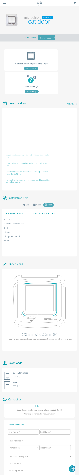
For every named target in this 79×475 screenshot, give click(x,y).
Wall (28, 204)
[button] (72, 468)
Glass (38, 204)
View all (70, 103)
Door (49, 204)
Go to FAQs (31, 68)
